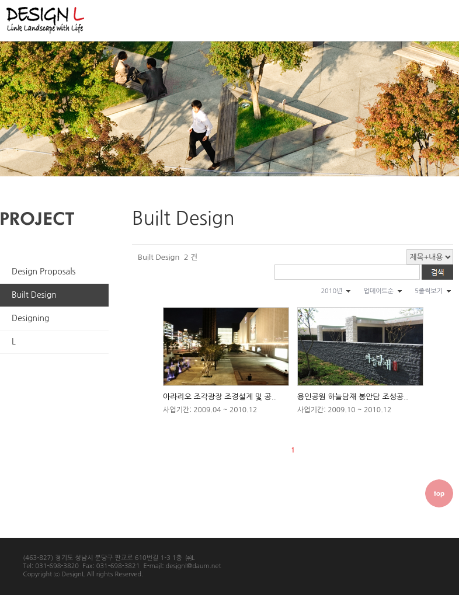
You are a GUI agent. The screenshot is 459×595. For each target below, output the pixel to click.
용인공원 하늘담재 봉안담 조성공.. (352, 397)
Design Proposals (44, 271)
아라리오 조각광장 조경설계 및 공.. (219, 397)
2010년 (331, 291)
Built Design (34, 295)
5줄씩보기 (429, 291)
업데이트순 (378, 291)
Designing (30, 318)
